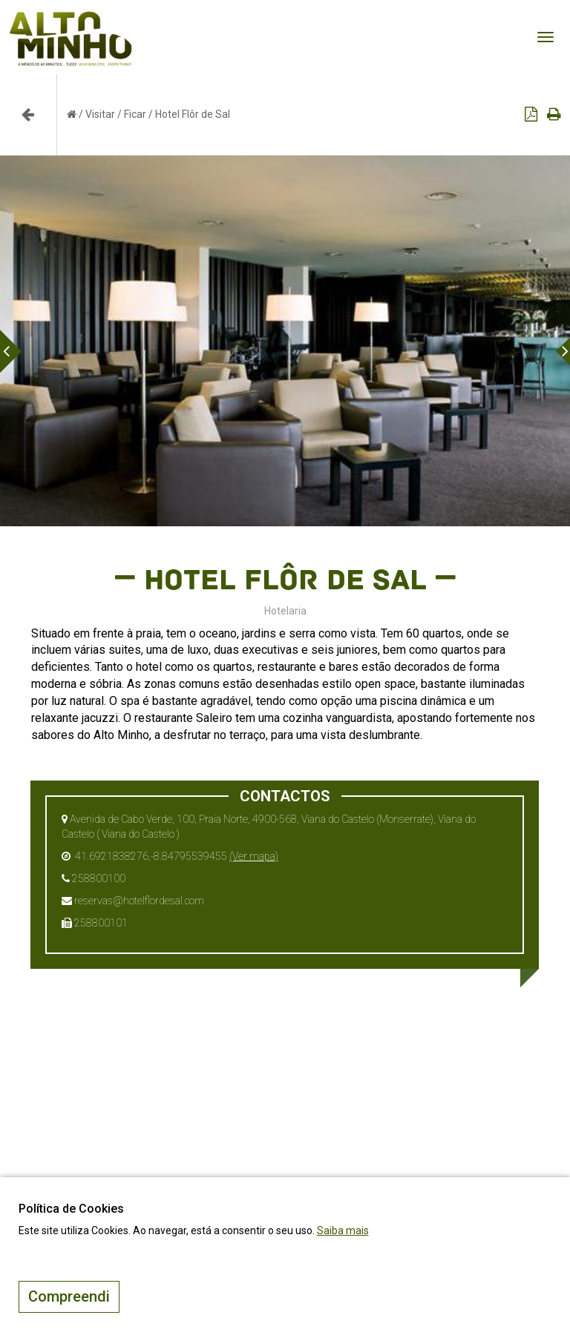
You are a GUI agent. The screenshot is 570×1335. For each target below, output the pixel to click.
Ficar (135, 114)
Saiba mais (343, 1230)
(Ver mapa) (253, 856)
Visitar (100, 114)
